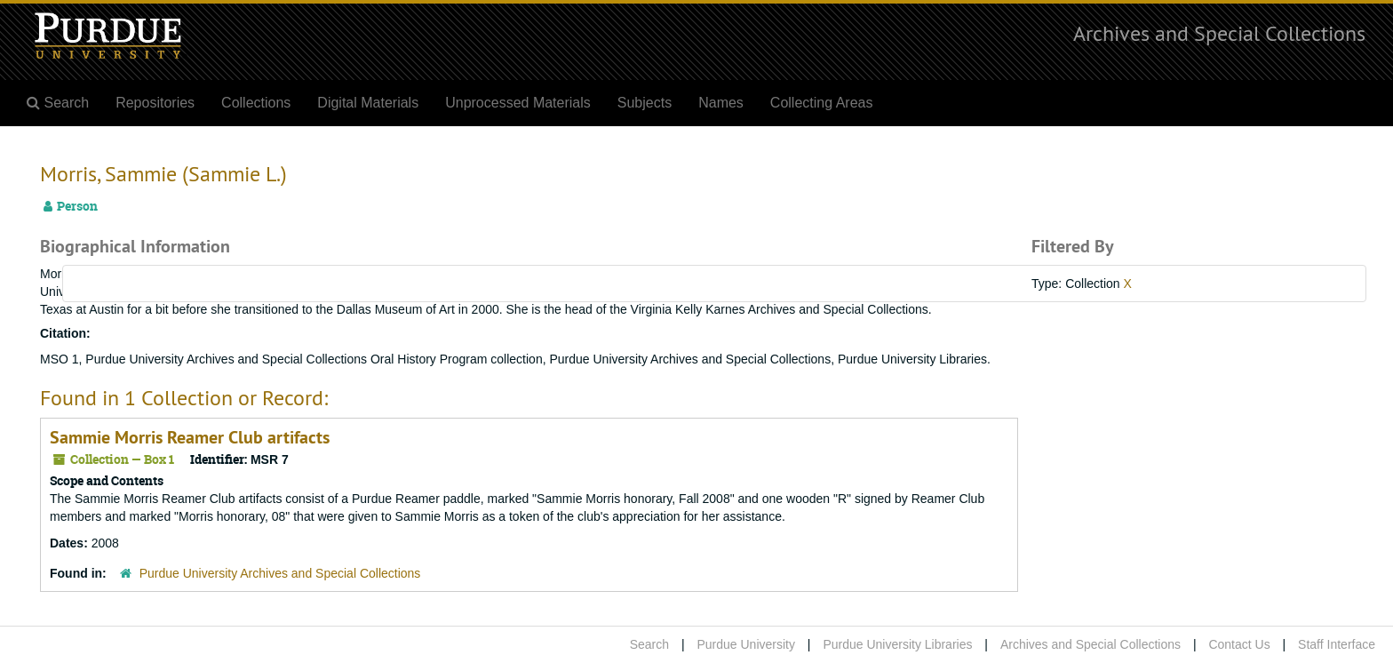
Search (649, 644)
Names (721, 102)
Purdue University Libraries (897, 644)
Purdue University (745, 644)
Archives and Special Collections (1219, 33)
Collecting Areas (821, 102)
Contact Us (1239, 644)
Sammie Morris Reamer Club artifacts (190, 437)
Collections (256, 102)
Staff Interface (1336, 644)
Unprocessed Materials (518, 102)
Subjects (644, 102)
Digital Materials (367, 102)
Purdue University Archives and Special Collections (280, 573)
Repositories (155, 102)
